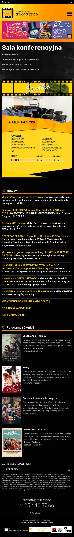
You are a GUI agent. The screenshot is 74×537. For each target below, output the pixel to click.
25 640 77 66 (27, 14)
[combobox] (37, 2)
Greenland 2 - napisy (34, 336)
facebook (35, 513)
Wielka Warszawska (35, 429)
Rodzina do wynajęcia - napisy (40, 398)
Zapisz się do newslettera (16, 464)
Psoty (26, 367)
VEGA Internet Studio (45, 522)
